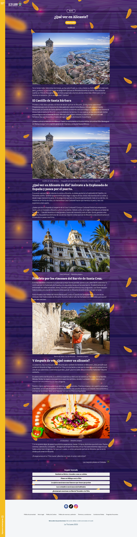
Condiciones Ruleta (98, 514)
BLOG (71, 11)
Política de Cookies (51, 514)
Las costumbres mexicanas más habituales (71, 487)
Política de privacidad (30, 514)
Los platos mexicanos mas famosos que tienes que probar (71, 483)
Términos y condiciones (84, 514)
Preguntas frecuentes (112, 514)
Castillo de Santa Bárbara (52, 109)
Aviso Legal (41, 514)
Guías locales (70, 23)
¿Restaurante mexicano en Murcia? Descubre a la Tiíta (71, 491)
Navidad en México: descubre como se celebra (71, 474)
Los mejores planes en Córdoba (96, 462)
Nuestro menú (37, 386)
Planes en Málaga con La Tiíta (71, 478)
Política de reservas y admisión (67, 514)
